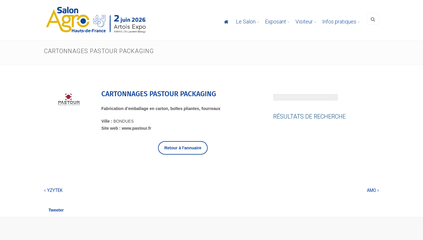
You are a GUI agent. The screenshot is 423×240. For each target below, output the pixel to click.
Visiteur (304, 21)
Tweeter (56, 210)
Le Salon (246, 21)
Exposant (275, 21)
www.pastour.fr (136, 128)
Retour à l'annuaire (182, 148)
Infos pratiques (339, 21)
